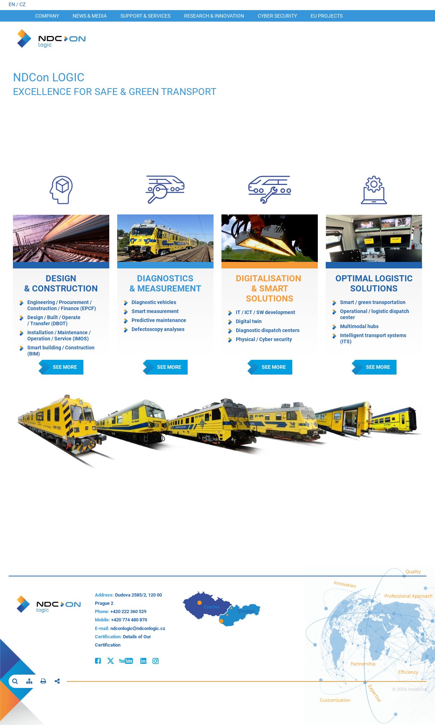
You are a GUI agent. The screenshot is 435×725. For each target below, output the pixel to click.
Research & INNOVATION (214, 16)
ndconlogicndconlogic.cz (137, 628)
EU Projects (327, 16)
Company (47, 16)
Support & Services (145, 16)
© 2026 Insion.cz (409, 689)
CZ (22, 4)
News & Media (90, 16)
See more (65, 367)
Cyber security (277, 16)
